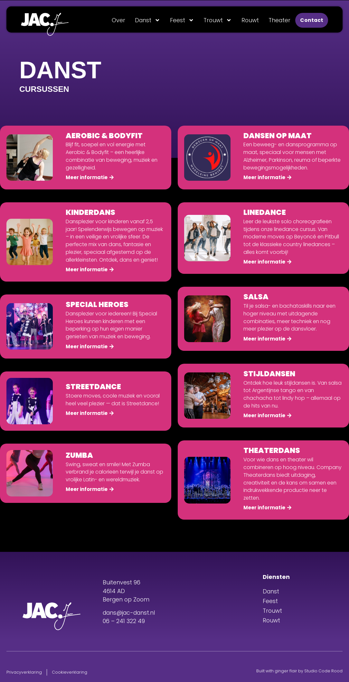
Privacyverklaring (24, 672)
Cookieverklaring (69, 672)
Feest (182, 20)
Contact (311, 20)
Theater (279, 20)
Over (118, 20)
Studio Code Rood (323, 671)
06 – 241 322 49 (124, 621)
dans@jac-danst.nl (129, 613)
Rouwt (250, 20)
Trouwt (217, 20)
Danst (147, 20)
